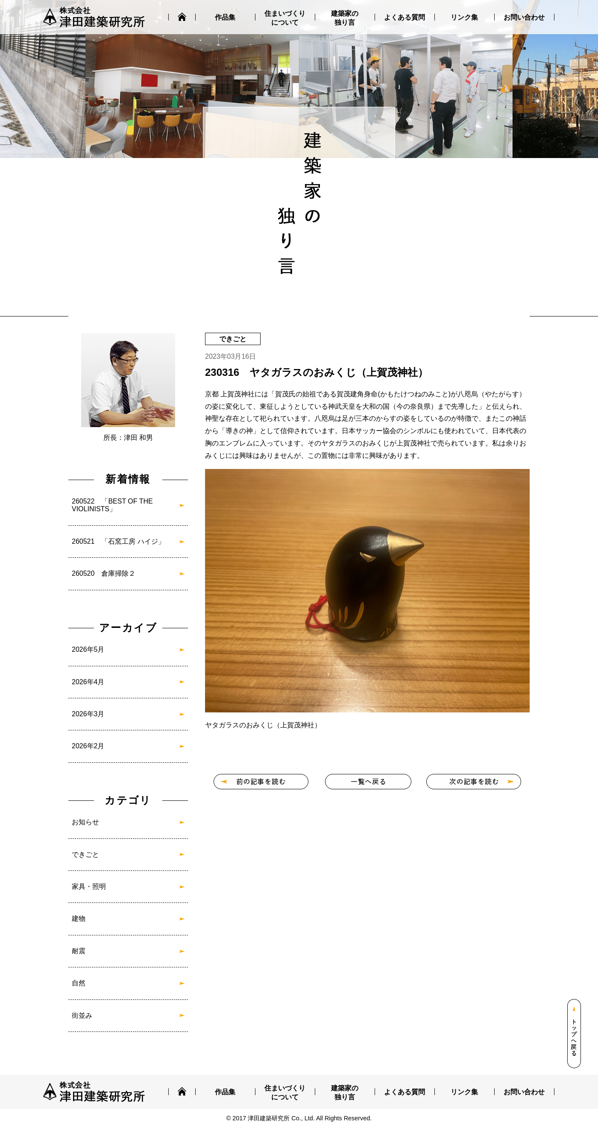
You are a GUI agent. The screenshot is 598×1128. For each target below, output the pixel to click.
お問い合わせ (524, 17)
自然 (78, 983)
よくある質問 (404, 17)
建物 (78, 918)
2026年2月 (88, 746)
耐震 (78, 951)
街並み (82, 1015)
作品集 (225, 17)
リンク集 (464, 17)
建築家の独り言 (344, 18)
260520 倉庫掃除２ (103, 573)
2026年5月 (88, 649)
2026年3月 (88, 714)
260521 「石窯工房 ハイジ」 (118, 541)
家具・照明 (89, 886)
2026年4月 (88, 682)
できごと (85, 854)
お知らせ (85, 822)
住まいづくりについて (284, 18)
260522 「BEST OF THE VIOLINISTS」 (112, 505)
